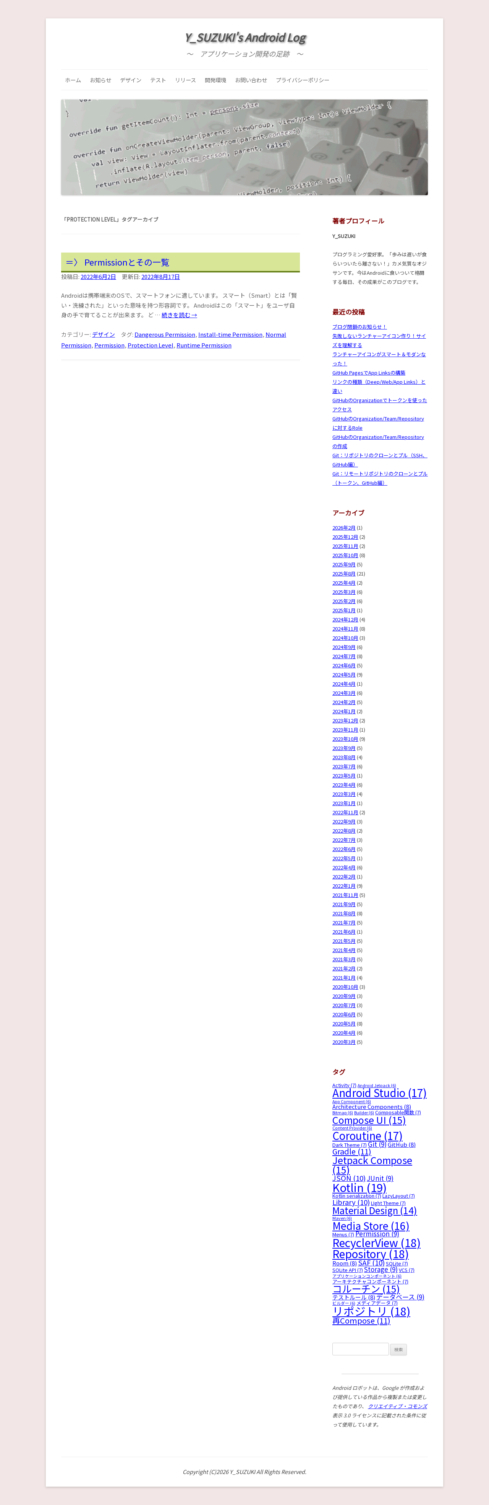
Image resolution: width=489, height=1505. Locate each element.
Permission (109, 345)
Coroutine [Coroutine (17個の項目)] (367, 1135)
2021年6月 (344, 931)
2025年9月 (344, 564)
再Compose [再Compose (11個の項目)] (361, 1320)
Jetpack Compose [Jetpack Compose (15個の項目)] (372, 1164)
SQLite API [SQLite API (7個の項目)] (347, 1269)
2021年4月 (344, 950)
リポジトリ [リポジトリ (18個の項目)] (371, 1311)
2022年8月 (344, 830)
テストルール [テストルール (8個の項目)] (353, 1297)
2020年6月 (344, 1014)
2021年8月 (344, 913)
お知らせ (100, 80)
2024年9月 (344, 647)
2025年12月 (345, 536)
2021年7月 (344, 922)
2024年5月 (344, 674)
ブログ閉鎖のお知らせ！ (359, 326)
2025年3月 (344, 591)
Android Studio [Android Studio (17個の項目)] (379, 1092)
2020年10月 (345, 986)
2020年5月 (344, 1023)
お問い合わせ (251, 80)
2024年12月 (345, 619)
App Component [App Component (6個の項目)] (351, 1101)
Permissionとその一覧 (126, 262)
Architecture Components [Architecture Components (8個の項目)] (371, 1106)
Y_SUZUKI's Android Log (244, 37)
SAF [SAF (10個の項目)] (371, 1262)
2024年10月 (345, 637)
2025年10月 (345, 555)
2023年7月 (344, 766)
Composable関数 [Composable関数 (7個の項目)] (398, 1112)
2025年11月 (345, 545)
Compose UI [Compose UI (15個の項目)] (369, 1120)
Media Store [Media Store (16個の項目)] (371, 1225)
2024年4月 (344, 683)
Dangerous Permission (164, 334)
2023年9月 (344, 748)
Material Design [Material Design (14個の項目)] (374, 1210)
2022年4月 (344, 867)
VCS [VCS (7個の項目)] (407, 1269)
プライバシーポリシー (302, 80)
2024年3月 (344, 692)
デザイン (130, 80)
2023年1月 (344, 803)
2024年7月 (344, 656)
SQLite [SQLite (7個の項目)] (397, 1263)
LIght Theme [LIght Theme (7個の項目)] (388, 1203)
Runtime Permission (204, 345)
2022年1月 (344, 885)
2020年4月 (344, 1032)
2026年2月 (344, 527)
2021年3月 (344, 959)
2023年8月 (344, 757)
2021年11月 (345, 894)
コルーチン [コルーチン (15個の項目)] (366, 1288)
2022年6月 (344, 849)
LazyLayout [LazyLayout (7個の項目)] (398, 1195)
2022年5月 (344, 858)
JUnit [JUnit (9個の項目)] (380, 1178)
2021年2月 (344, 968)
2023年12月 (345, 720)
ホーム (73, 80)
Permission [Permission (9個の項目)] (377, 1233)
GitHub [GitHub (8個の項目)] (402, 1144)
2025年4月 (344, 582)
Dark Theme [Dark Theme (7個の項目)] (349, 1144)
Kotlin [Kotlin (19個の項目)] (359, 1187)
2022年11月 (345, 812)
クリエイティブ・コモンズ (397, 1406)
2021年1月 (344, 977)
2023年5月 (344, 775)
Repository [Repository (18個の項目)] (370, 1253)
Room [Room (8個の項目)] (344, 1263)
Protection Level (150, 345)
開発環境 (215, 80)
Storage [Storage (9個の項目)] (381, 1269)
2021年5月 (344, 940)
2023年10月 (345, 738)
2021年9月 (344, 904)
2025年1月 (344, 610)
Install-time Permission (230, 334)
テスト (158, 80)
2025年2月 (344, 601)
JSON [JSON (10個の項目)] (349, 1177)
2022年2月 (344, 876)
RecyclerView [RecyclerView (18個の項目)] (376, 1242)
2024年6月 (344, 665)
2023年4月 (344, 784)
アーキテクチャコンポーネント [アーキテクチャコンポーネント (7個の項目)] (370, 1281)
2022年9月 (344, 821)
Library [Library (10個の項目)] (351, 1202)
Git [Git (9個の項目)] (377, 1144)
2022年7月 (344, 839)
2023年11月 (345, 729)
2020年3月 (344, 1041)
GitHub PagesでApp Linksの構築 (368, 372)
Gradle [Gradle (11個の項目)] (351, 1151)
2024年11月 (345, 628)
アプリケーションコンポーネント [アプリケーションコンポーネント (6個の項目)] (367, 1276)
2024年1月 (344, 711)
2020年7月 (344, 1005)
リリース (185, 80)
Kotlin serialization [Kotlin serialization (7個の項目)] (356, 1195)
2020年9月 (344, 996)
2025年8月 (344, 573)
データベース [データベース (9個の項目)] (400, 1296)
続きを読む (179, 315)
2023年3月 (344, 793)
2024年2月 (344, 702)
